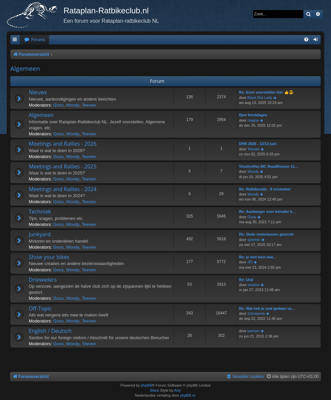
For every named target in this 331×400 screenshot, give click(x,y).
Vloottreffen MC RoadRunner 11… (268, 166)
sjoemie (253, 240)
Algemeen (25, 68)
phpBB (146, 385)
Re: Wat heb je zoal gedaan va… (267, 308)
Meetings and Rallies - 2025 (63, 166)
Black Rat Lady (259, 98)
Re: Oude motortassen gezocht (266, 234)
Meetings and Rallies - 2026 (63, 143)
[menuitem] (34, 39)
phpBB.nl (187, 395)
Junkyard (40, 234)
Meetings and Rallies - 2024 (63, 189)
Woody (72, 105)
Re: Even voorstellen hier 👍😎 (266, 92)
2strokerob (256, 313)
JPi (249, 262)
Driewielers (43, 279)
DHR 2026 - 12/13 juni (257, 144)
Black (154, 390)
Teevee (89, 105)
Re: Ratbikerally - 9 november (265, 189)
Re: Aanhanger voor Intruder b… (267, 212)
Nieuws (38, 92)
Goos (58, 105)
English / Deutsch (50, 331)
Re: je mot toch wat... (257, 257)
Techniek (40, 211)
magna (253, 120)
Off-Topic (40, 308)
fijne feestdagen (253, 115)
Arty (177, 390)
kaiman (253, 331)
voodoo (253, 285)
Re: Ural (246, 280)
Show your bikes (49, 257)
